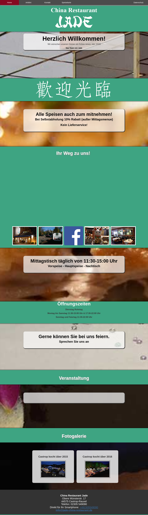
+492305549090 (89, 507)
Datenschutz (138, 3)
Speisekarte (66, 3)
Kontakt (47, 3)
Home (9, 3)
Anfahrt (28, 3)
